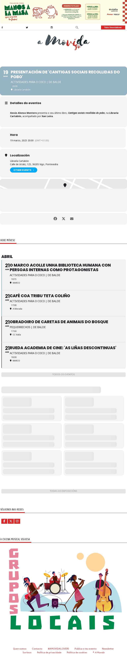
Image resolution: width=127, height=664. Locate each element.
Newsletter (108, 648)
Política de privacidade (49, 652)
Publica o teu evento (86, 648)
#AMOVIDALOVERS (58, 648)
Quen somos (19, 648)
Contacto (37, 648)
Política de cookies (77, 652)
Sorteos (27, 652)
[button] (77, 27)
